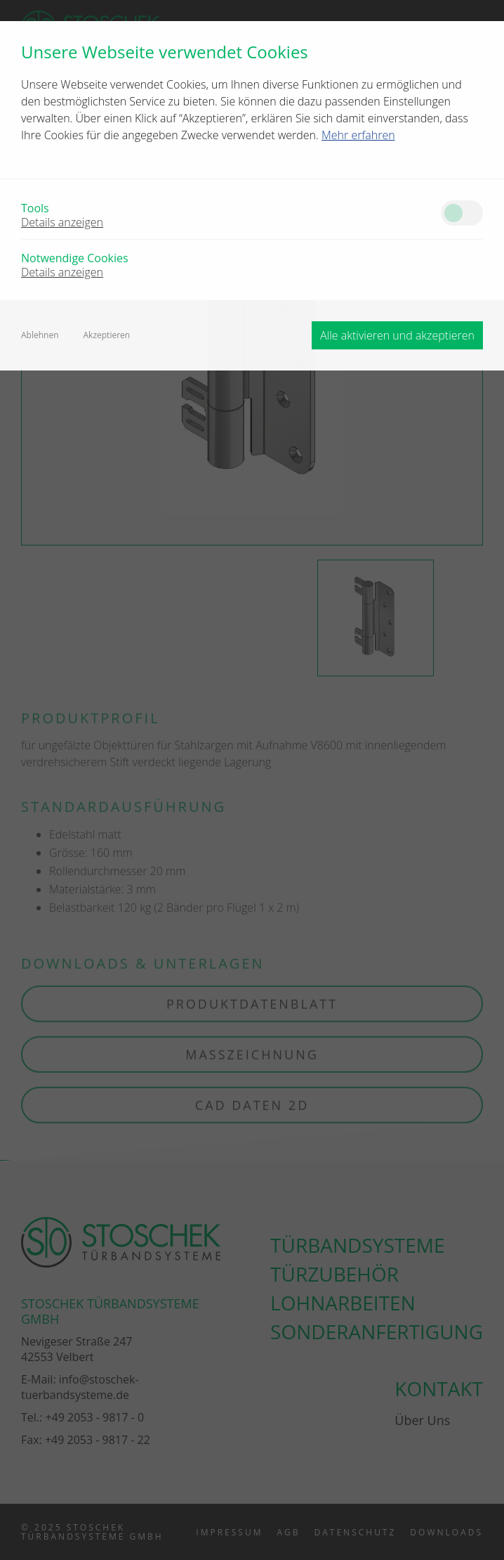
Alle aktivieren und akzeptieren (397, 335)
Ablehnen (40, 335)
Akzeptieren (107, 335)
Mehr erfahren (358, 135)
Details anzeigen (62, 222)
